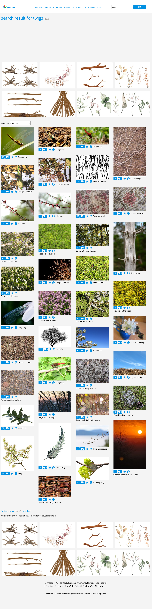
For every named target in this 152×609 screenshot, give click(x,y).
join (139, 7)
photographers (89, 7)
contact (79, 7)
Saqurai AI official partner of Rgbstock (91, 594)
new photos (49, 7)
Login (99, 7)
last (29, 511)
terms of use (93, 582)
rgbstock (9, 7)
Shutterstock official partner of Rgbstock (61, 594)
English (49, 586)
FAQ (73, 7)
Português (88, 586)
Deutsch (59, 586)
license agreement (77, 582)
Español (69, 586)
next (24, 511)
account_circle (15, 157)
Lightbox (49, 582)
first (3, 511)
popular (59, 7)
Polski (78, 586)
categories (39, 7)
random (67, 7)
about (103, 582)
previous (9, 511)
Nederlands (100, 586)
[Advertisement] (76, 41)
